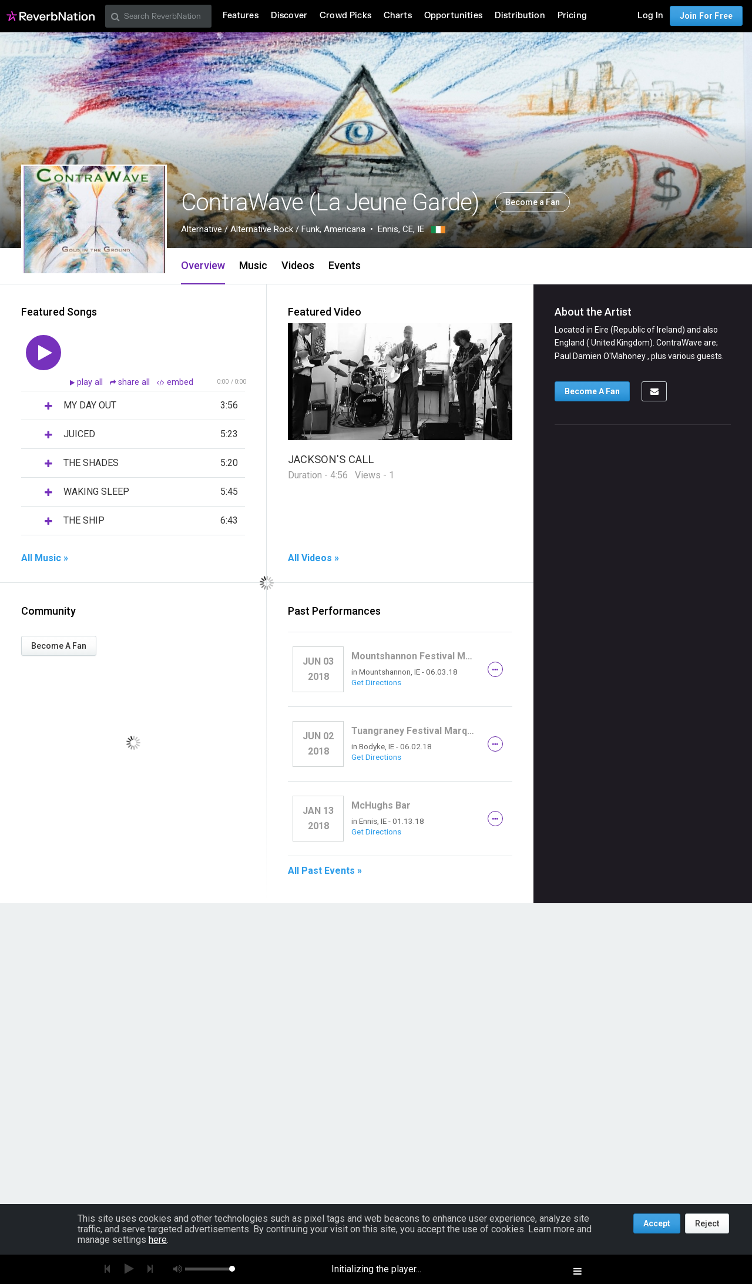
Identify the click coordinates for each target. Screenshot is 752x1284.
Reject (707, 1223)
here (158, 1239)
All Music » (44, 558)
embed (175, 382)
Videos (297, 265)
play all (91, 382)
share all (131, 382)
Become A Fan (58, 646)
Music (253, 265)
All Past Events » (325, 871)
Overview (203, 265)
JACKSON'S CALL (331, 459)
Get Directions (376, 682)
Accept (656, 1223)
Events (344, 265)
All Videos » (313, 558)
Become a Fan (532, 202)
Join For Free (706, 16)
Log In (650, 16)
